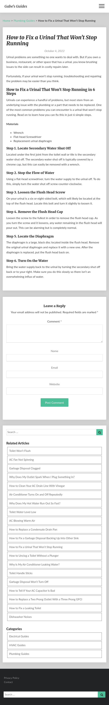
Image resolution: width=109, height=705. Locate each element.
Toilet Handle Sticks (20, 573)
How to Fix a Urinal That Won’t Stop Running (35, 547)
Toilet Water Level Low (22, 512)
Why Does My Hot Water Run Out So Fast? (34, 503)
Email (54, 367)
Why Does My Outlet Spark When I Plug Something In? (42, 477)
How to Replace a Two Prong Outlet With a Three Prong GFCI (45, 599)
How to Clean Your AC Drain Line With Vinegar (37, 485)
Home (6, 20)
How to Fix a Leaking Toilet (25, 608)
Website (54, 384)
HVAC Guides (17, 645)
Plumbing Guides (24, 20)
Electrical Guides (19, 636)
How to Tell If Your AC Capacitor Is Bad (32, 590)
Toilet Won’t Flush (19, 450)
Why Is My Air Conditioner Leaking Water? (34, 564)
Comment (54, 321)
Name (54, 351)
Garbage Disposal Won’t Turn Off (28, 581)
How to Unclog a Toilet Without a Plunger (34, 555)
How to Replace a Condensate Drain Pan (33, 529)
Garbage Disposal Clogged (24, 468)
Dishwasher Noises (20, 616)
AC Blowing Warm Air (22, 520)
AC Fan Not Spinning (21, 459)
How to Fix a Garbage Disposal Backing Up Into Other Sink (44, 538)
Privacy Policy (11, 677)
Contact (8, 682)
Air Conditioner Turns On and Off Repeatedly (35, 494)
